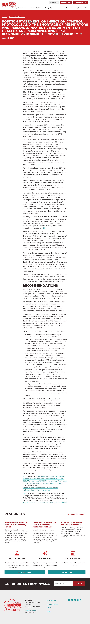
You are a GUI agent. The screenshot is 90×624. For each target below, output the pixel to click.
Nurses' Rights (35, 8)
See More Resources (77, 514)
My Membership (82, 8)
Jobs (48, 611)
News (60, 8)
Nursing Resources (18, 8)
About (4, 8)
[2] (44, 228)
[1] (39, 164)
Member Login (80, 2)
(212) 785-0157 (30, 613)
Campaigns (49, 8)
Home (4, 17)
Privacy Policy (52, 604)
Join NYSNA (66, 2)
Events (68, 8)
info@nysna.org (31, 610)
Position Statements (17, 17)
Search (53, 2)
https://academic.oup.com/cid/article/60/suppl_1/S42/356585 (45, 502)
